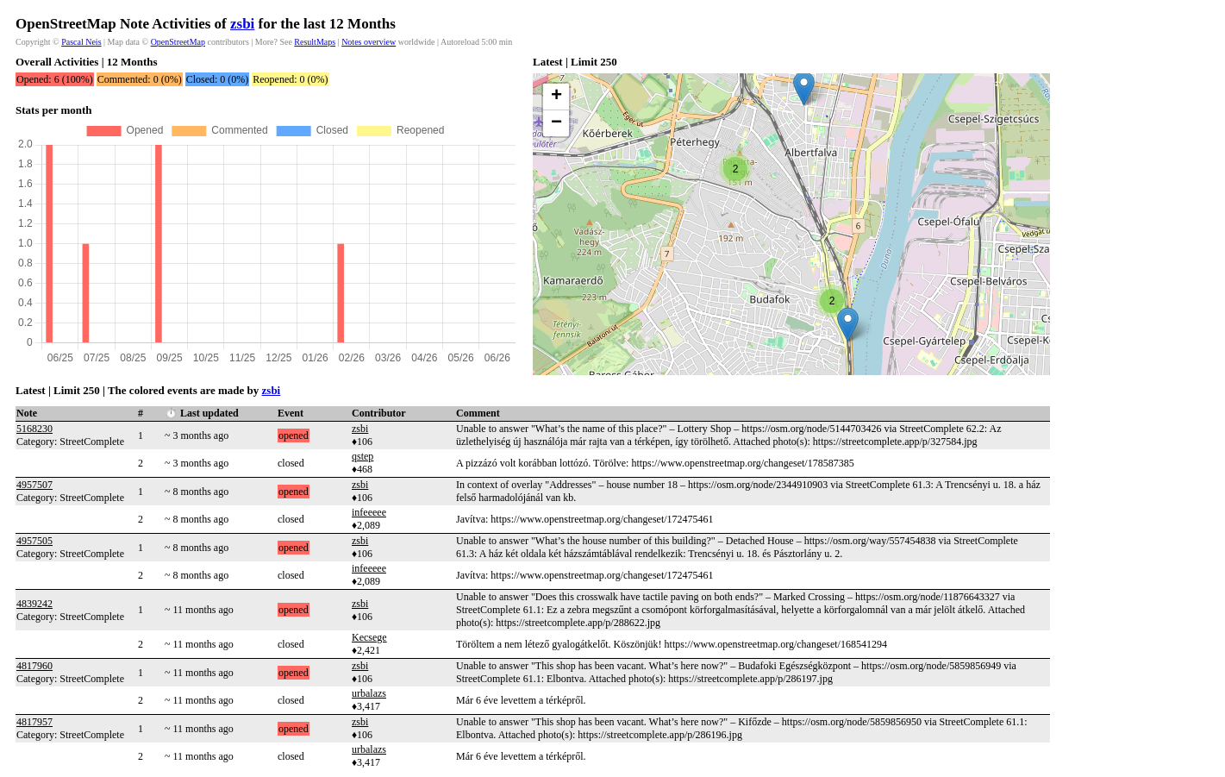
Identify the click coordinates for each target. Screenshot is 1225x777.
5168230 (34, 429)
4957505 (34, 541)
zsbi (242, 24)
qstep (362, 456)
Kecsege (369, 637)
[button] (804, 88)
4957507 (34, 485)
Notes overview (368, 42)
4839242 (34, 604)
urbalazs (369, 693)
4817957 (34, 722)
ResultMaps (314, 42)
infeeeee (369, 512)
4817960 (34, 666)
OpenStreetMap (178, 42)
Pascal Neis (81, 42)
